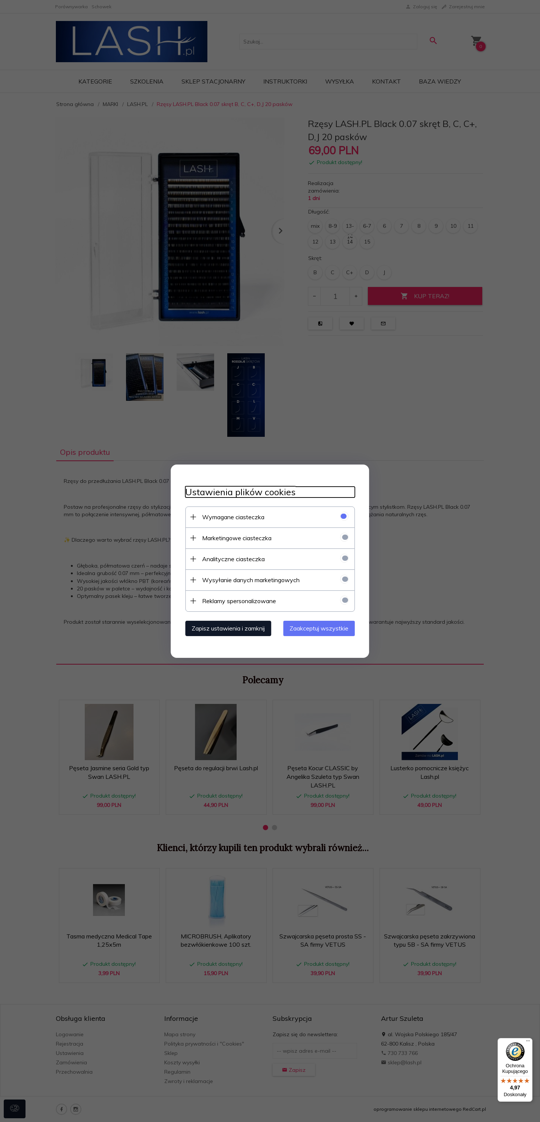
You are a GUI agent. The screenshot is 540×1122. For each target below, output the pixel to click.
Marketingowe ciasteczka (235, 537)
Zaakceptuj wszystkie (320, 628)
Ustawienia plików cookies (239, 491)
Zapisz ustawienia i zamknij (226, 628)
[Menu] (528, 1042)
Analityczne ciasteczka (232, 558)
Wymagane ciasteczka (232, 516)
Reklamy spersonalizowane (237, 600)
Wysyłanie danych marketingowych (249, 579)
